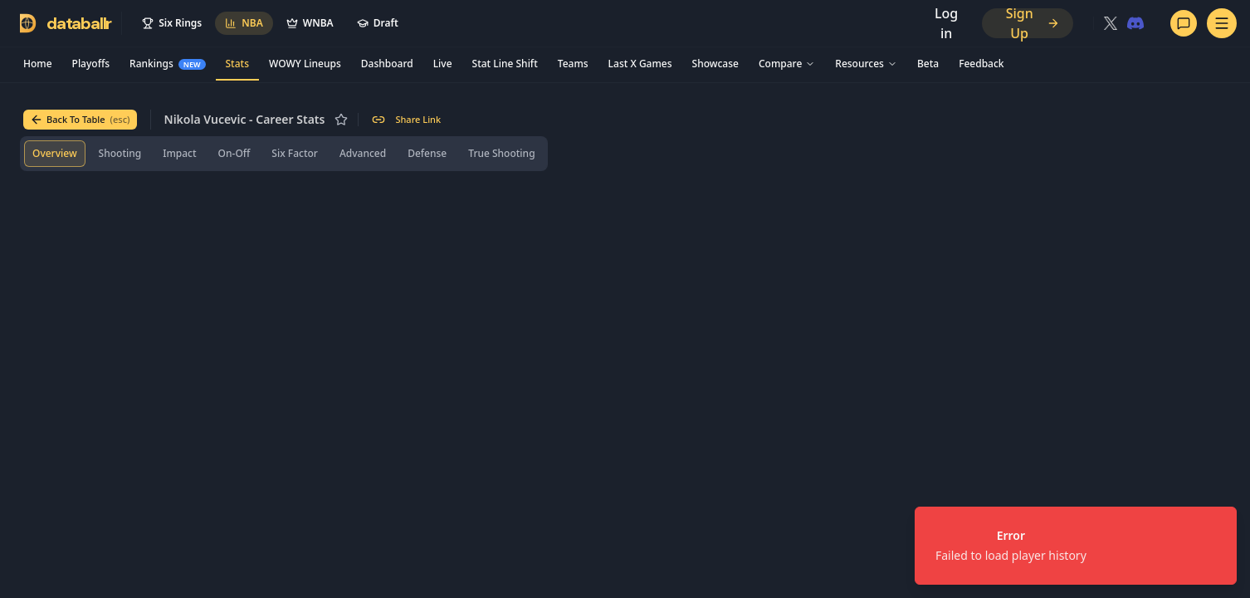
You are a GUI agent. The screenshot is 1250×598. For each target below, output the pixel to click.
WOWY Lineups (305, 63)
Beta (928, 63)
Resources (866, 63)
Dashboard (387, 63)
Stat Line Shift (505, 63)
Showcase (715, 63)
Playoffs (91, 63)
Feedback (981, 63)
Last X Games (640, 63)
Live (442, 63)
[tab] (54, 153)
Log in (946, 23)
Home (37, 63)
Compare (787, 63)
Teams (573, 63)
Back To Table (80, 120)
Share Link (406, 119)
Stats (238, 63)
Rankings (167, 63)
